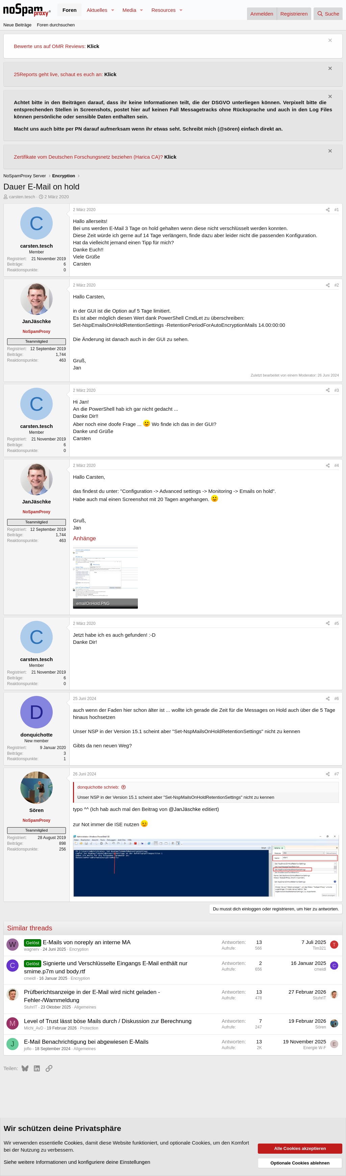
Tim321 (319, 948)
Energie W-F (314, 1047)
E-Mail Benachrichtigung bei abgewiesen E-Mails (86, 1042)
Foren (70, 10)
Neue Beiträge (17, 24)
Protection (89, 1028)
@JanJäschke (184, 809)
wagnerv (31, 949)
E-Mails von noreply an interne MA (87, 942)
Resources (163, 10)
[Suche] (328, 13)
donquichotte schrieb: (98, 787)
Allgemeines (85, 1007)
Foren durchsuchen (56, 24)
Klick (93, 46)
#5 (337, 623)
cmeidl (30, 978)
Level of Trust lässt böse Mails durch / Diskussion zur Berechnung (108, 1021)
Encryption (79, 949)
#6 (337, 698)
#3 (337, 390)
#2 (337, 285)
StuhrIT (30, 1007)
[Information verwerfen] (329, 41)
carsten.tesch (22, 196)
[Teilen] (327, 210)
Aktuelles (97, 10)
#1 (337, 209)
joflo (27, 1048)
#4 (337, 465)
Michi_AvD (33, 1028)
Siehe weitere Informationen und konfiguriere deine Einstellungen (77, 1162)
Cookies (73, 1143)
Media (129, 10)
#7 (337, 774)
